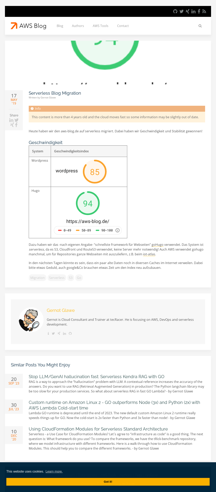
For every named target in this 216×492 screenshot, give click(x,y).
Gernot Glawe (48, 97)
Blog (60, 26)
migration (37, 278)
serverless (57, 278)
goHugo (157, 244)
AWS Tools (100, 26)
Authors (78, 26)
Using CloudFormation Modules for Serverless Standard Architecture (98, 428)
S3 (71, 278)
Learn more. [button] (54, 471)
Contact (123, 26)
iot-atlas (149, 254)
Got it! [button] (108, 481)
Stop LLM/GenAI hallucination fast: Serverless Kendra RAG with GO (96, 376)
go (79, 278)
